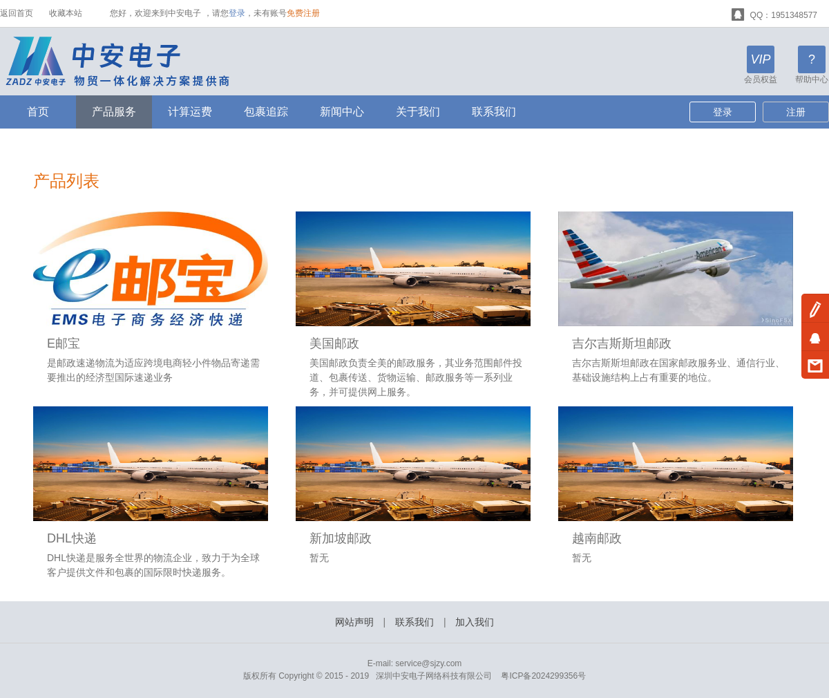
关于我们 (418, 111)
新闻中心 (342, 111)
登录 (237, 13)
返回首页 (16, 13)
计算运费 (190, 111)
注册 (796, 111)
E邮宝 (63, 343)
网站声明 (354, 622)
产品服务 (114, 111)
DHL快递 (72, 538)
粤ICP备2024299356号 (543, 676)
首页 (38, 111)
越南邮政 (597, 538)
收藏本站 (65, 13)
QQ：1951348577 (774, 13)
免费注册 (303, 13)
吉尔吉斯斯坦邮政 (621, 343)
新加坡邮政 (340, 538)
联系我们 (494, 111)
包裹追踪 (266, 111)
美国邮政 (334, 343)
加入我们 (474, 622)
